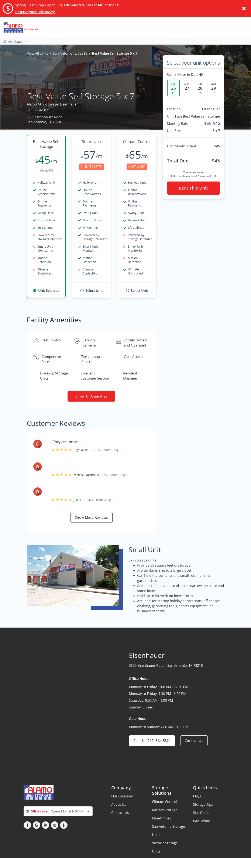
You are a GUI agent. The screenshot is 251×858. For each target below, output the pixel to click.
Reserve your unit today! (35, 12)
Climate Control (164, 801)
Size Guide (201, 812)
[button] (27, 825)
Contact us (194, 740)
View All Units (37, 53)
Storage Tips (203, 804)
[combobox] (58, 811)
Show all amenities (91, 396)
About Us (118, 804)
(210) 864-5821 (38, 110)
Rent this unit (193, 188)
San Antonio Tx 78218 (70, 53)
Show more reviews (91, 517)
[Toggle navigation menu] (244, 27)
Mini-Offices (161, 818)
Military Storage (164, 810)
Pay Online (201, 821)
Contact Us (120, 812)
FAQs (197, 796)
